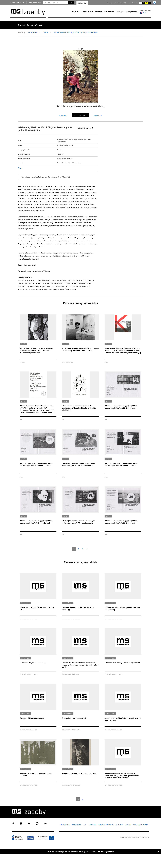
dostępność (121, 11)
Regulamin (119, 825)
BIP (85, 825)
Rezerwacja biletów (35, 2)
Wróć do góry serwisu (140, 825)
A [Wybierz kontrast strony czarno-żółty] (149, 3)
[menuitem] (77, 12)
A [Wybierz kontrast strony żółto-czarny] (146, 3)
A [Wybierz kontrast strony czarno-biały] (143, 3)
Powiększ (81, 115)
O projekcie (92, 825)
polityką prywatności (106, 852)
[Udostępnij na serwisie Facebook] (92, 128)
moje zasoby (133, 11)
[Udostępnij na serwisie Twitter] (90, 128)
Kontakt (128, 825)
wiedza (98, 11)
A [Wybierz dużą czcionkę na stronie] (121, 2)
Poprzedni (62, 115)
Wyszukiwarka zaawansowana (82, 2)
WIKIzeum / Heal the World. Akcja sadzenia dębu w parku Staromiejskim (76, 32)
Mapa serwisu (76, 825)
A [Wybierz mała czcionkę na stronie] (115, 3)
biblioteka (108, 11)
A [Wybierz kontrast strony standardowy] (140, 3)
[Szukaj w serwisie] (55, 2)
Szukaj (71, 2)
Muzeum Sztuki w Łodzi (17, 2)
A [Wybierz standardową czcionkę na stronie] (118, 3)
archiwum (87, 11)
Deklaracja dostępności (106, 825)
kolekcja (75, 11)
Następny (98, 115)
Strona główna (32, 32)
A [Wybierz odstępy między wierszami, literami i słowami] (125, 3)
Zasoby (45, 32)
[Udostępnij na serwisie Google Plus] (87, 128)
